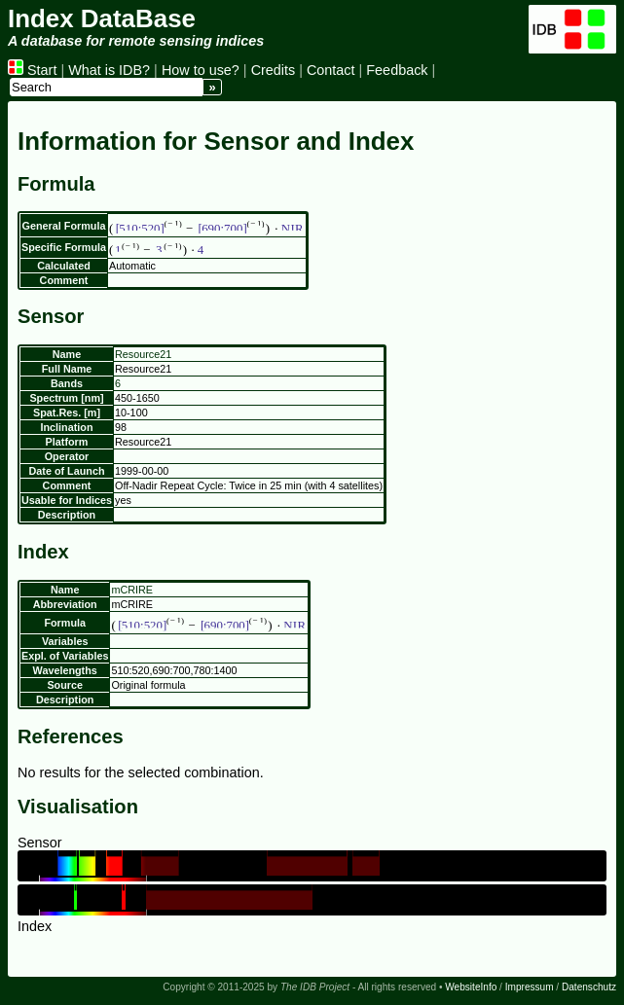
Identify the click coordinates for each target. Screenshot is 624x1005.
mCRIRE (132, 589)
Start (32, 70)
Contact (331, 70)
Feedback (396, 70)
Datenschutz (589, 987)
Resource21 (143, 354)
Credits (273, 70)
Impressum (529, 987)
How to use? (200, 70)
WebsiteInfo (470, 987)
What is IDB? (109, 70)
